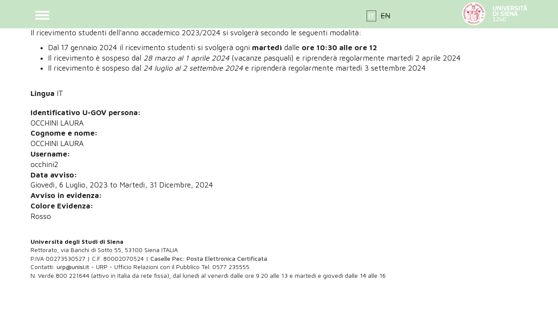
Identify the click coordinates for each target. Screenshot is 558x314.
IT (371, 16)
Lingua (42, 93)
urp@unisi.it (73, 266)
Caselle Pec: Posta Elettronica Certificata (208, 258)
